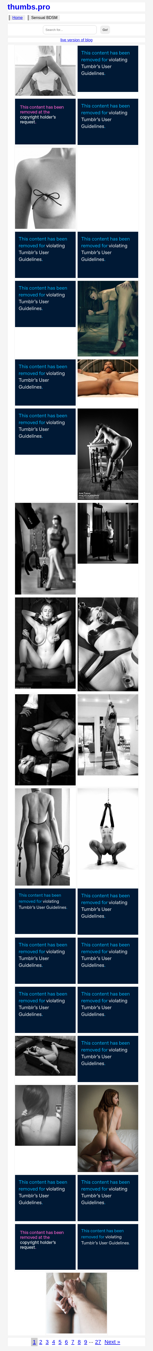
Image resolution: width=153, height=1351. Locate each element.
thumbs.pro (29, 6)
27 (98, 1342)
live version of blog (76, 40)
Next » (112, 1342)
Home (17, 18)
